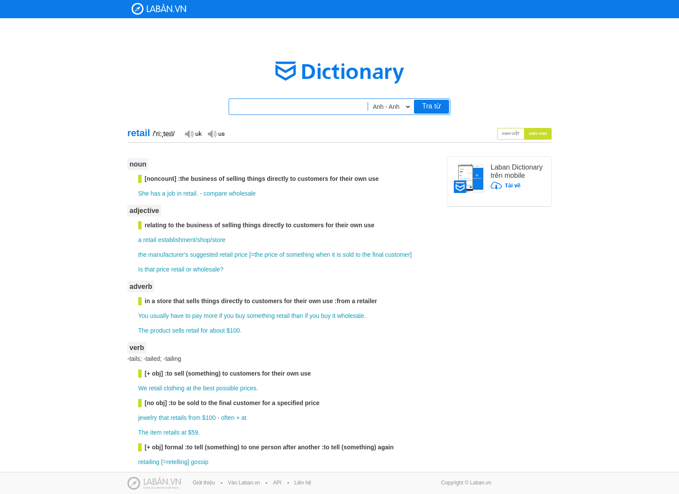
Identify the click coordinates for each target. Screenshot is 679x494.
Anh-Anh (538, 133)
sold (348, 254)
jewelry (147, 417)
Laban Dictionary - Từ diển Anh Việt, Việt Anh (159, 9)
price (240, 254)
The (143, 330)
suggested (204, 254)
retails (179, 417)
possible (227, 388)
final (378, 254)
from (194, 417)
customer (398, 254)
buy (240, 315)
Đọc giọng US (216, 133)
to (358, 254)
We (142, 388)
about (217, 330)
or (188, 269)
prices (248, 388)
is (338, 254)
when (323, 254)
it (333, 254)
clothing (174, 388)
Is (140, 269)
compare (215, 193)
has (156, 193)
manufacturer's (168, 254)
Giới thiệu (204, 483)
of (282, 254)
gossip (199, 461)
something (300, 254)
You (143, 315)
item (156, 432)
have (177, 315)
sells (178, 330)
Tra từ (431, 106)
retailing (148, 461)
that (150, 269)
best (208, 388)
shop (203, 239)
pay (197, 315)
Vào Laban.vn (244, 483)
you (229, 315)
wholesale (242, 193)
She (143, 193)
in (179, 193)
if (220, 315)
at (188, 388)
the (142, 254)
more (210, 315)
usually (159, 315)
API (277, 483)
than (297, 315)
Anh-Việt (511, 133)
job (171, 193)
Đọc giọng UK (193, 133)
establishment (176, 239)
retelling (177, 461)
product (160, 330)
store (218, 239)
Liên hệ (303, 483)
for (204, 330)
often (227, 417)
